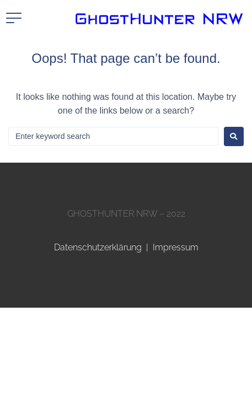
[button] (14, 18)
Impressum (176, 247)
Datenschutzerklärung (98, 247)
